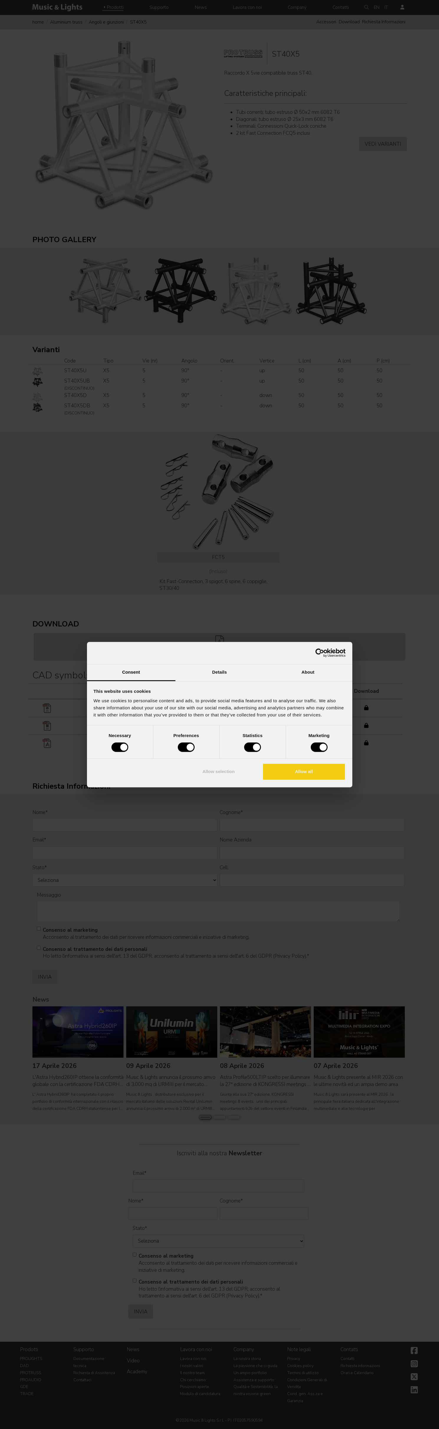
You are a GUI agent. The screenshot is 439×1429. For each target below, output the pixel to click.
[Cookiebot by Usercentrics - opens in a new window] (320, 652)
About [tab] (308, 672)
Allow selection (219, 771)
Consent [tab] (131, 672)
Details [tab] (219, 672)
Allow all (304, 771)
